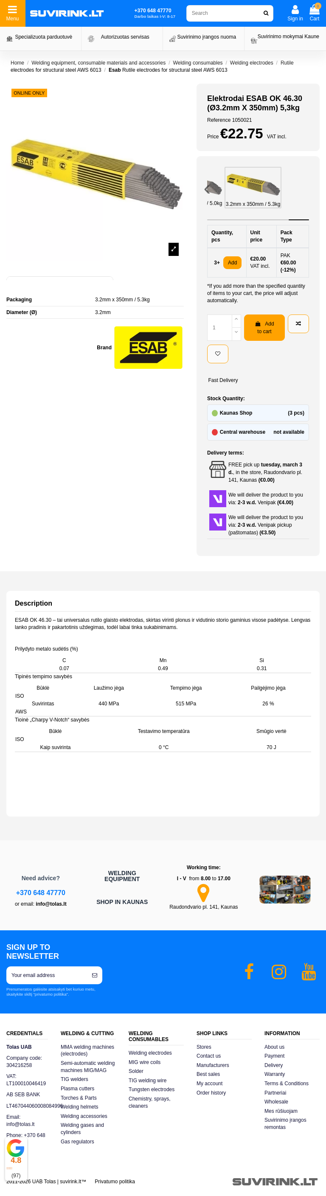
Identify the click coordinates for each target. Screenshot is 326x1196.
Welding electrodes (150, 1053)
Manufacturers (213, 1065)
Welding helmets (79, 1107)
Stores (204, 1047)
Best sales (208, 1074)
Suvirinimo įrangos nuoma (206, 37)
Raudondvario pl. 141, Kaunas (203, 907)
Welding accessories (84, 1116)
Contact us (209, 1056)
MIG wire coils (144, 1062)
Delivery (273, 1065)
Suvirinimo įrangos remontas (285, 1123)
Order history (211, 1093)
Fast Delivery (223, 380)
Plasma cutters (77, 1089)
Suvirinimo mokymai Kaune (288, 36)
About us (274, 1047)
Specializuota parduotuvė (43, 37)
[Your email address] (46, 975)
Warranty (274, 1074)
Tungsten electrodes (151, 1089)
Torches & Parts (79, 1098)
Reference (218, 120)
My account (209, 1084)
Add (232, 263)
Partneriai (275, 1093)
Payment (274, 1056)
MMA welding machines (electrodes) (87, 1050)
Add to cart (264, 327)
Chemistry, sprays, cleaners (149, 1102)
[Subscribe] (94, 975)
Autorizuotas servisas (125, 37)
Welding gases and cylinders (82, 1128)
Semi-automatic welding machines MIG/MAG (88, 1066)
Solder (136, 1071)
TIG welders (74, 1079)
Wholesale (276, 1102)
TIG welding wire (147, 1081)
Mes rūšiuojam (281, 1111)
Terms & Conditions (286, 1084)
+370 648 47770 (40, 892)
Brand (104, 348)
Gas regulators (77, 1142)
